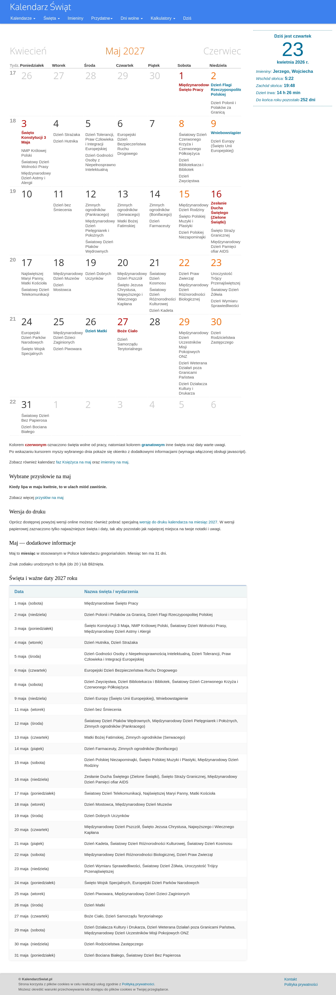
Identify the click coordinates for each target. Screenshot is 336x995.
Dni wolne (131, 18)
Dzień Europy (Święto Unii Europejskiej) (222, 146)
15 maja (21, 762)
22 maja (21, 854)
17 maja (21, 793)
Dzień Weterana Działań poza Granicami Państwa (193, 370)
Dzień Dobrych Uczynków (98, 275)
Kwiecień (28, 50)
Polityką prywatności (138, 984)
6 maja (20, 670)
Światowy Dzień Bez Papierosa (35, 417)
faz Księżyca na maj (73, 462)
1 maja (20, 603)
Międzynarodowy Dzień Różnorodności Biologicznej (193, 292)
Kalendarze (22, 18)
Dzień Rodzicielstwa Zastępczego (223, 337)
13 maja (21, 737)
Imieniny (75, 18)
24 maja (21, 882)
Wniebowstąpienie (228, 132)
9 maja (20, 698)
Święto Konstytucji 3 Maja (33, 137)
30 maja (21, 944)
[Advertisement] (292, 190)
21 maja (21, 843)
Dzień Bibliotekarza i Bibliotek (191, 165)
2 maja (20, 614)
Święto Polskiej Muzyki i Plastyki (192, 221)
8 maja (20, 684)
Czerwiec (222, 50)
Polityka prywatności (301, 984)
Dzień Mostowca (62, 287)
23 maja (21, 868)
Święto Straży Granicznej (223, 232)
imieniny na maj (114, 462)
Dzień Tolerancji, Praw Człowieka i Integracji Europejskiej (99, 141)
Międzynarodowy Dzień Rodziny (193, 207)
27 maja (21, 916)
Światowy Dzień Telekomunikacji (35, 292)
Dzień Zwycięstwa (189, 178)
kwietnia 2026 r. (293, 62)
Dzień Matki (96, 331)
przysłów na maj (49, 497)
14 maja (21, 748)
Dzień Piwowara (67, 348)
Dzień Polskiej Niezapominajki (192, 234)
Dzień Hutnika (65, 141)
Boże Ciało (127, 331)
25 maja (21, 893)
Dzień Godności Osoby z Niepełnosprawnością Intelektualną (104, 162)
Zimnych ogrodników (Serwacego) (128, 210)
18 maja (21, 804)
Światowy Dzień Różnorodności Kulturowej (162, 296)
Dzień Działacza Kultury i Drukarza (193, 388)
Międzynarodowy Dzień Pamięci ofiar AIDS (225, 246)
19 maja (21, 815)
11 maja (21, 709)
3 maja (20, 628)
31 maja (21, 955)
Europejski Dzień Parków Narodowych (33, 337)
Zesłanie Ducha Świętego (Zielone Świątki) (219, 212)
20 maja (21, 829)
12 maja (21, 723)
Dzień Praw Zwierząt (189, 275)
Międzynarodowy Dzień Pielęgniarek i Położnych (100, 228)
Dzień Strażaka (66, 134)
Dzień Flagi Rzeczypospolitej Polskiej (227, 89)
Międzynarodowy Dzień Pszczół (132, 275)
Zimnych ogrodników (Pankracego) (97, 210)
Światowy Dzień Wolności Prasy (35, 164)
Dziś (187, 18)
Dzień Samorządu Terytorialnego (129, 344)
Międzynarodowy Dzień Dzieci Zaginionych (68, 337)
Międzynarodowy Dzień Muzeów (68, 275)
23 (293, 49)
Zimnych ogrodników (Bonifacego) (160, 210)
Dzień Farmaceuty (159, 223)
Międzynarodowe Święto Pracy (195, 87)
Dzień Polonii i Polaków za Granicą (223, 107)
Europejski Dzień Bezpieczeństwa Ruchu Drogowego (131, 144)
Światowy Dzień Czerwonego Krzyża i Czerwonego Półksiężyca (193, 144)
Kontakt (290, 979)
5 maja (20, 656)
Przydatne (102, 18)
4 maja (20, 642)
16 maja (21, 779)
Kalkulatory (163, 18)
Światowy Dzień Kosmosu (157, 278)
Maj (112, 50)
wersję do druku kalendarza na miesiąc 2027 (178, 522)
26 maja (21, 905)
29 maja (21, 930)
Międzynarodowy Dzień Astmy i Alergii (36, 178)
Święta (51, 18)
